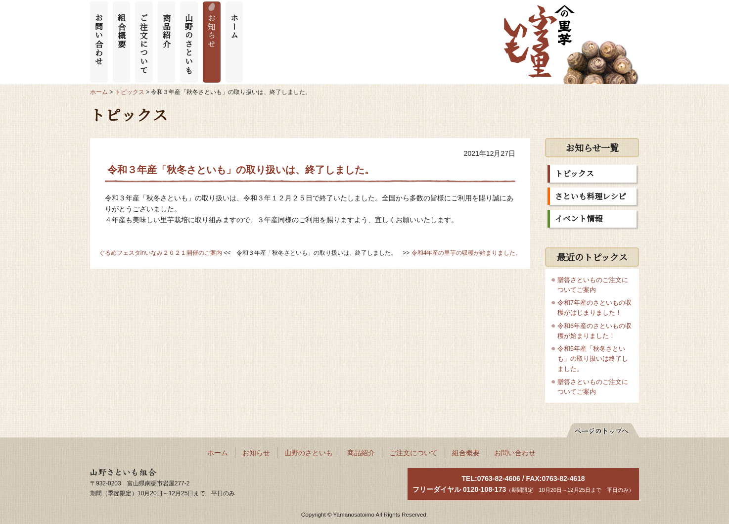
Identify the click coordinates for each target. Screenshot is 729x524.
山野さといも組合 (117, 473)
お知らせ (212, 30)
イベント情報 (578, 218)
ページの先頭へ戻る (597, 428)
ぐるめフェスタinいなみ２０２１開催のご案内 (160, 252)
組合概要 (121, 30)
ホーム (234, 26)
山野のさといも (189, 43)
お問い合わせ (99, 39)
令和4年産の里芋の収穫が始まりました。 (466, 252)
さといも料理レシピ (590, 196)
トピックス (574, 173)
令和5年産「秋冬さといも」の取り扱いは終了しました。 (592, 358)
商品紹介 (166, 30)
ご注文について (144, 43)
